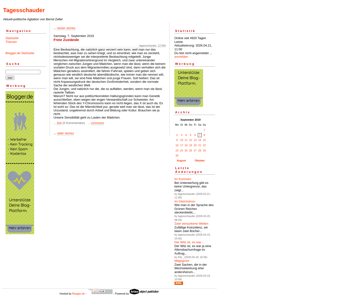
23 (177, 150)
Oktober (200, 160)
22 (204, 145)
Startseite (12, 38)
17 (181, 145)
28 (199, 150)
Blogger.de (78, 293)
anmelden (181, 56)
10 (181, 140)
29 (204, 150)
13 (195, 140)
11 (186, 140)
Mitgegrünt (181, 261)
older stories (65, 133)
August (181, 160)
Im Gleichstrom (184, 201)
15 (204, 140)
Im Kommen (182, 179)
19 (190, 145)
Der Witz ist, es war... (189, 242)
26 (190, 150)
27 (195, 150)
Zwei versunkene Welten (191, 223)
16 (177, 145)
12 (190, 140)
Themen (11, 42)
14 (199, 140)
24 (181, 150)
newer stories (66, 28)
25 (186, 150)
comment (97, 123)
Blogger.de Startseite (19, 53)
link (59, 123)
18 (186, 145)
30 (177, 155)
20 (195, 145)
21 (199, 145)
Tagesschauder (24, 10)
